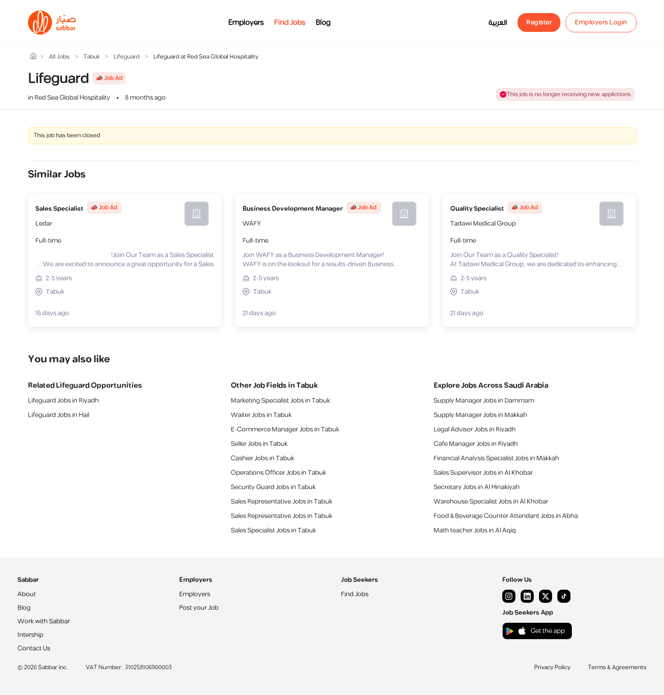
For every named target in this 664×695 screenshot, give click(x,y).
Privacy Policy (552, 667)
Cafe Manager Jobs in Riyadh (476, 444)
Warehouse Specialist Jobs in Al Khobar (491, 502)
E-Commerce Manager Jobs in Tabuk (285, 429)
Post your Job (199, 607)
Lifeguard (126, 57)
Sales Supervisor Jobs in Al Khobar (483, 473)
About (26, 594)
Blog (323, 22)
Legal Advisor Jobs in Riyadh (475, 429)
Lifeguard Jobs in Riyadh (63, 401)
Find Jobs (289, 22)
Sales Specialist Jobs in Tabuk (273, 530)
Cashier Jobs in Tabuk (262, 458)
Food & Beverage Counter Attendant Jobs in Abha (506, 516)
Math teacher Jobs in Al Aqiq (475, 530)
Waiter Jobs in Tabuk (261, 415)
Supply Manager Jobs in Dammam (484, 401)
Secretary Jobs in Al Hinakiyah (477, 487)
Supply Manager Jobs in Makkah (480, 415)
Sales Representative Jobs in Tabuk (281, 502)
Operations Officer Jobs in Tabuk (278, 473)
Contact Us (33, 648)
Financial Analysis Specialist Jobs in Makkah (496, 458)
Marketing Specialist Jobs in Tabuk (280, 401)
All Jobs (59, 57)
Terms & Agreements (617, 667)
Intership (30, 634)
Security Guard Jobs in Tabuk (273, 487)
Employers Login (601, 22)
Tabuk (91, 57)
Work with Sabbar (43, 621)
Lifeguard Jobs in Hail (58, 415)
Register (539, 22)
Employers (246, 22)
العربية (497, 22)
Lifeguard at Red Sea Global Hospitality (205, 57)
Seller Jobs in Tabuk (259, 444)
